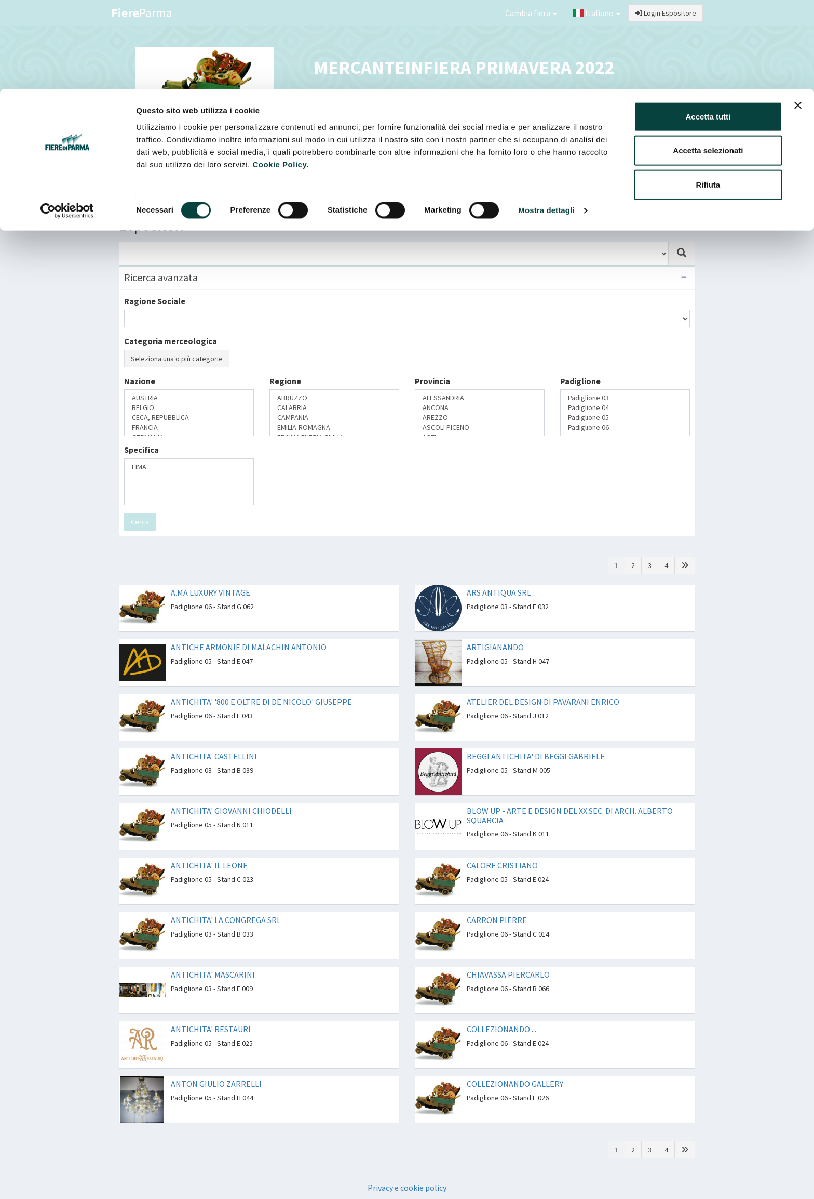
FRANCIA (189, 427)
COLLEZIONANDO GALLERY (515, 1083)
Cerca (140, 521)
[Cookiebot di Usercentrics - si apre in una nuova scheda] (67, 121)
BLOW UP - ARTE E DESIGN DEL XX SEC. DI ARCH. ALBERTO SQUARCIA (570, 815)
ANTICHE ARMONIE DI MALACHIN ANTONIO (249, 647)
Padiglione (580, 381)
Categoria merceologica (170, 341)
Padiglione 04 (625, 408)
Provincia (432, 381)
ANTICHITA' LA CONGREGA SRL (226, 920)
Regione (285, 381)
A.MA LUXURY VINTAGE (210, 592)
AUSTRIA (189, 398)
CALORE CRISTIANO (502, 865)
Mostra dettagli (546, 121)
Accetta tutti (708, 27)
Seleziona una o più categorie (177, 358)
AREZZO (480, 418)
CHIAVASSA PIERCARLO (508, 974)
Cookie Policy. (280, 75)
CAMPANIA (334, 418)
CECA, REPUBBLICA (189, 418)
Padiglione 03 (625, 398)
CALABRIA (334, 408)
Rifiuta (708, 95)
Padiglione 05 (625, 418)
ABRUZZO (334, 398)
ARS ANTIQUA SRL (499, 592)
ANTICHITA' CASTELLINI (214, 756)
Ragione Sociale (154, 301)
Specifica (141, 449)
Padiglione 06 (625, 427)
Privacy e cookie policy (407, 1187)
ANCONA (480, 408)
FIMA (189, 467)
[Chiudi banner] (798, 16)
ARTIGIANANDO (495, 647)
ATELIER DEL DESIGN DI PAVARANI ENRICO (543, 701)
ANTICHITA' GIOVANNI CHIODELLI (231, 811)
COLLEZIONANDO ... (501, 1029)
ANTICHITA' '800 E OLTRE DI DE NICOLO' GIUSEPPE (261, 701)
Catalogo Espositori (587, 185)
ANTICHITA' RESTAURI (211, 1029)
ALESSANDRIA (480, 398)
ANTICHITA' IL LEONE (209, 865)
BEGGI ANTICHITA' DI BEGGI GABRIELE (536, 756)
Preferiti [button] (663, 185)
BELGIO (189, 408)
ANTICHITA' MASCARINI (213, 974)
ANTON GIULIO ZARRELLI (216, 1083)
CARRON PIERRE (497, 920)
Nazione (139, 381)
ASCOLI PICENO (480, 427)
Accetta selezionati (708, 61)
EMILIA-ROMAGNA (334, 427)
